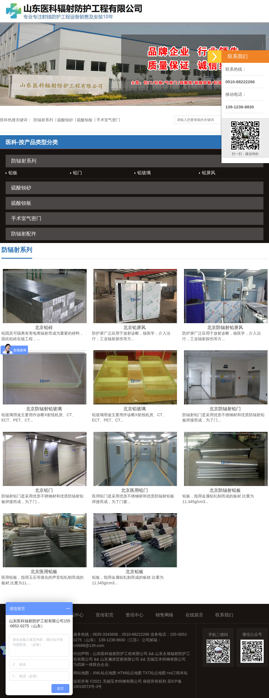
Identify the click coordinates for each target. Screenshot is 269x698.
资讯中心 (134, 615)
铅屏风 (208, 172)
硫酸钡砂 (65, 120)
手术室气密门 (108, 120)
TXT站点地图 (154, 673)
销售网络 (164, 615)
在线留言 (194, 615)
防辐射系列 (43, 120)
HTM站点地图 (129, 673)
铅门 (77, 172)
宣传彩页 (105, 615)
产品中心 (75, 615)
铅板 (12, 172)
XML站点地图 (105, 673)
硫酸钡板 (85, 120)
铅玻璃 (144, 172)
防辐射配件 (23, 234)
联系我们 (224, 615)
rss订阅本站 (177, 673)
